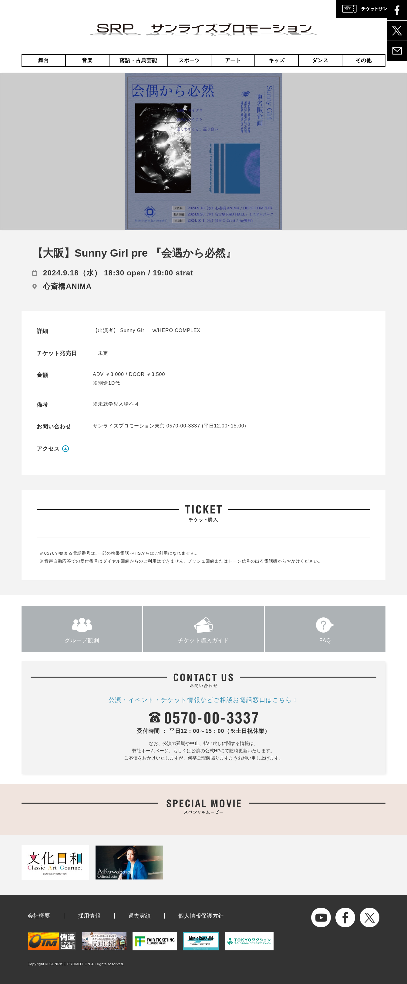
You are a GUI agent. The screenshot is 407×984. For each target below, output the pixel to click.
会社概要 (39, 916)
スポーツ (189, 60)
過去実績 (139, 916)
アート (233, 60)
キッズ (277, 60)
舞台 (43, 60)
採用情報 (89, 916)
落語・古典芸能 (138, 60)
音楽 (87, 60)
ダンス (320, 60)
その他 (363, 60)
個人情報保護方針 (201, 916)
